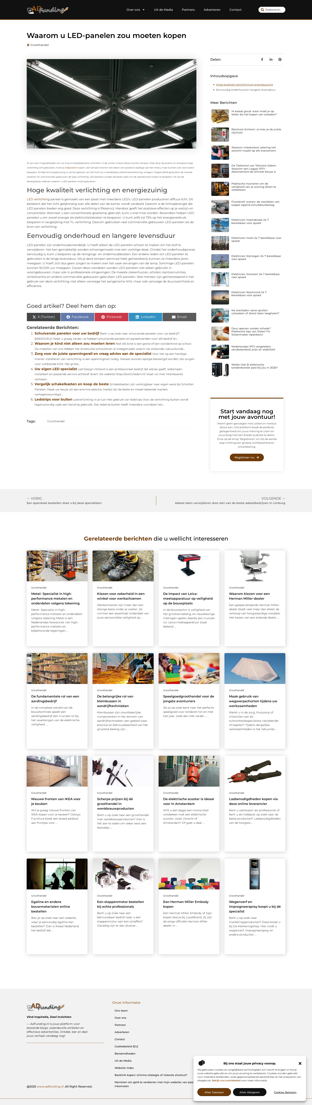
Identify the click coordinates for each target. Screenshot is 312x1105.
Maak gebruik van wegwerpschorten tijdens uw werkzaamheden (253, 701)
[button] (300, 1063)
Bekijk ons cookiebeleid (226, 1080)
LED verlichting (38, 199)
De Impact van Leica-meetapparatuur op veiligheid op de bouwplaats (188, 598)
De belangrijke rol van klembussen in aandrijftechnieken (115, 701)
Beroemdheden (125, 1053)
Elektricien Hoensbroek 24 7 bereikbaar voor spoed (250, 221)
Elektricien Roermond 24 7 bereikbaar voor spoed (249, 294)
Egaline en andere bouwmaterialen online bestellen (50, 906)
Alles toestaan (214, 1092)
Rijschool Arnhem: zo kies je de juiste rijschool (256, 131)
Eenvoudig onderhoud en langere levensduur (246, 89)
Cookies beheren (285, 1092)
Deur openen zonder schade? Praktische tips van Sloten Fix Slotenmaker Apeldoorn (251, 331)
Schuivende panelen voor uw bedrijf (67, 333)
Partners (188, 10)
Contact (235, 10)
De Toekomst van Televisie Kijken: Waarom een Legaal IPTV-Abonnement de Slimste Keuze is (253, 168)
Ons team (121, 1010)
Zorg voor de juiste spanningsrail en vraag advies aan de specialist (93, 354)
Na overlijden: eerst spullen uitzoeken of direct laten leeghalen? (255, 312)
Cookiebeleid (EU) (126, 1046)
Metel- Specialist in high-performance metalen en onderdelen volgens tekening (55, 598)
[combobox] (271, 10)
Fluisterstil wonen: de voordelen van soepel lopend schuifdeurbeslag (255, 203)
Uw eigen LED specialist (56, 369)
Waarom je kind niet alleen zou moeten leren (75, 343)
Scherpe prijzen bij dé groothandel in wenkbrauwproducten (115, 803)
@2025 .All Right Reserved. (59, 1086)
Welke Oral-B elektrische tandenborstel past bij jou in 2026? (254, 366)
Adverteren (212, 10)
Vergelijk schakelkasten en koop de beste (72, 384)
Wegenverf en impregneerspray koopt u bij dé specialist (255, 906)
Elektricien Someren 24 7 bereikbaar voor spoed (255, 275)
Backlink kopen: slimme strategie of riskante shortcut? (151, 1075)
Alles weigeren (250, 1092)
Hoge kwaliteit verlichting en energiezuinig (244, 84)
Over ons (136, 9)
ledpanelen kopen (75, 167)
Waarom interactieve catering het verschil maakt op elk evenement (253, 149)
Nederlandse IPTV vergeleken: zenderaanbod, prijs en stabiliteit (253, 348)
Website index (124, 1067)
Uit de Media (163, 10)
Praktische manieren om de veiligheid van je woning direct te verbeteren (253, 186)
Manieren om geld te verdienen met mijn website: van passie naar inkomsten (159, 1084)
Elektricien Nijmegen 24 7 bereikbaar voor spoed (256, 257)
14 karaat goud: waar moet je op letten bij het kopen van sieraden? (254, 113)
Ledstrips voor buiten (53, 399)
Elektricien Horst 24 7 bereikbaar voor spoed (256, 239)
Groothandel (39, 45)
